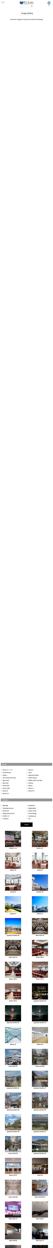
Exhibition (31, 805)
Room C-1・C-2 (7, 770)
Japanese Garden (33, 775)
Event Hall (6, 785)
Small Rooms (7, 772)
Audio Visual (32, 810)
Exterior (30, 783)
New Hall (5, 783)
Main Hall (6, 780)
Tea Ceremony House (9, 777)
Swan (30, 772)
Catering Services (8, 808)
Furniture (5, 818)
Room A (30, 788)
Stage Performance (8, 813)
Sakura (5, 775)
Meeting (5, 805)
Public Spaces (32, 777)
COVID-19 (6, 816)
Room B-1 (31, 790)
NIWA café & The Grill (35, 780)
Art (29, 818)
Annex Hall (6, 788)
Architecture (32, 816)
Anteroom (6, 810)
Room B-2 (6, 793)
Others (30, 785)
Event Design (32, 813)
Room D (5, 790)
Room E (30, 770)
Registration (32, 808)
